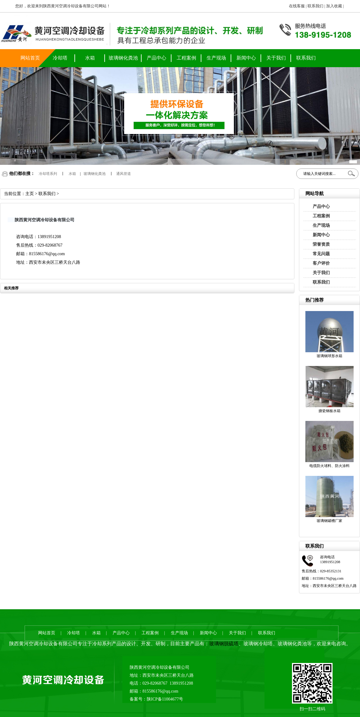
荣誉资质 (321, 244)
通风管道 (123, 174)
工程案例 (186, 57)
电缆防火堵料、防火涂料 (329, 466)
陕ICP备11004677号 (165, 699)
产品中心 (156, 57)
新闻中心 (246, 57)
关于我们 (276, 57)
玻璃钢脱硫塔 (224, 643)
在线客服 (297, 6)
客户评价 (321, 263)
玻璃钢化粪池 (123, 57)
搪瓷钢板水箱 (329, 411)
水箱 (90, 57)
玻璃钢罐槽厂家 (329, 521)
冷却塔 (60, 57)
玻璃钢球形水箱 (329, 356)
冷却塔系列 (48, 174)
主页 (29, 193)
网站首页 (30, 57)
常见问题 (321, 254)
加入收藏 (334, 6)
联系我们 (315, 6)
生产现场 (216, 57)
